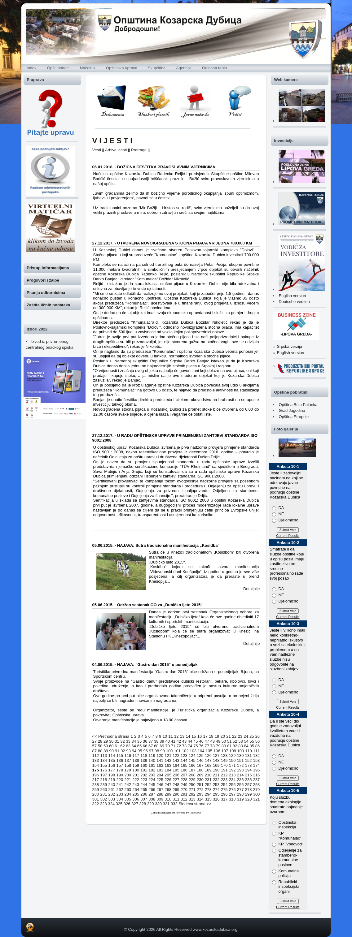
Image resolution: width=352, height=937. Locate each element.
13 (182, 736)
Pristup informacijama (48, 268)
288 (159, 794)
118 (143, 755)
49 (218, 741)
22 (234, 736)
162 (159, 765)
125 (200, 755)
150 (232, 760)
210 (208, 775)
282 (111, 794)
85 (252, 746)
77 (207, 746)
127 (216, 755)
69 (162, 746)
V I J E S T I (112, 140)
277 (240, 789)
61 (117, 746)
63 (128, 746)
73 (184, 746)
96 (145, 751)
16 (199, 736)
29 (105, 741)
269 (176, 789)
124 (192, 755)
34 (134, 741)
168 (208, 765)
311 (176, 799)
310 (168, 799)
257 (248, 784)
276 (232, 789)
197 (103, 775)
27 (94, 741)
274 (216, 789)
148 (216, 760)
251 (200, 784)
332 (174, 803)
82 (235, 746)
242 (127, 784)
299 (248, 794)
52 (235, 741)
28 (100, 741)
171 (232, 765)
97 (151, 751)
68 (156, 746)
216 (256, 775)
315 (208, 799)
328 (142, 803)
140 (151, 760)
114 (111, 755)
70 (167, 746)
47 (207, 741)
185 (176, 770)
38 (156, 741)
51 (229, 741)
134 (103, 760)
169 (216, 765)
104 (201, 751)
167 (200, 765)
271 (192, 789)
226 (168, 779)
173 (248, 765)
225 (159, 779)
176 (103, 770)
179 (127, 770)
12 (176, 736)
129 (232, 755)
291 (184, 794)
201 (135, 775)
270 (184, 789)
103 (193, 751)
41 (173, 741)
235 (240, 779)
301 (95, 799)
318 (232, 799)
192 (232, 770)
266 (151, 789)
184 (168, 770)
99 (162, 751)
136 (119, 760)
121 (168, 755)
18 (211, 736)
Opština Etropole (294, 416)
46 (201, 741)
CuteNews (195, 812)
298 (240, 794)
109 (240, 751)
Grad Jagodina (292, 410)
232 (216, 779)
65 (139, 746)
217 (95, 779)
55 (252, 741)
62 (122, 746)
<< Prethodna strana (111, 736)
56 (257, 741)
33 (128, 741)
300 (256, 794)
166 (192, 765)
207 (184, 775)
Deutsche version (294, 301)
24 (246, 736)
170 (224, 765)
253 (216, 784)
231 (208, 779)
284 (127, 794)
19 (217, 736)
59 (105, 746)
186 (184, 770)
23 (240, 736)
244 (143, 784)
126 (208, 755)
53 (240, 741)
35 (139, 741)
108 (232, 751)
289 (168, 794)
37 (150, 741)
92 (123, 751)
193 (240, 770)
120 (159, 755)
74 (190, 746)
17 (205, 736)
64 (134, 746)
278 (248, 789)
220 (119, 779)
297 (232, 794)
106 (216, 751)
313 (192, 799)
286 (143, 794)
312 (184, 799)
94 (134, 751)
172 (240, 765)
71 (173, 746)
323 (103, 803)
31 (117, 741)
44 (190, 741)
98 (157, 751)
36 (145, 741)
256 (240, 784)
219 (111, 779)
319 (240, 799)
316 (216, 799)
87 (94, 751)
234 (232, 779)
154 (95, 765)
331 (166, 803)
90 (111, 751)
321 (256, 799)
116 (127, 755)
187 (192, 770)
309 (159, 799)
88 (100, 751)
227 (176, 779)
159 (135, 765)
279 (256, 789)
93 (128, 751)
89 (105, 751)
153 (256, 760)
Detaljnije (251, 588)
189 (208, 770)
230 (200, 779)
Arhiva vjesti (116, 150)
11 (170, 736)
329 (150, 803)
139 (143, 760)
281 (103, 794)
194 (248, 770)
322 (95, 803)
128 (224, 755)
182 (151, 770)
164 (176, 765)
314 (200, 799)
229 (192, 779)
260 (103, 789)
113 (103, 755)
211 (216, 775)
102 (185, 751)
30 (111, 741)
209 (200, 775)
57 (94, 746)
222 (135, 779)
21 (228, 736)
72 (179, 746)
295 (216, 794)
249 (184, 784)
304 (119, 799)
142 (168, 760)
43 (184, 741)
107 (224, 751)
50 (224, 741)
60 (111, 746)
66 (145, 746)
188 (200, 770)
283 (119, 794)
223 (143, 779)
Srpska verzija (289, 346)
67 (150, 746)
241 (119, 784)
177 (111, 770)
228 (184, 779)
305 (127, 799)
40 (167, 741)
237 (256, 779)
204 (159, 775)
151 (240, 760)
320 (248, 799)
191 (224, 770)
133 (95, 760)
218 (103, 779)
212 (224, 775)
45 (195, 741)
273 (208, 789)
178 (119, 770)
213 (232, 775)
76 (201, 746)
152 (248, 760)
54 (246, 741)
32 (122, 741)
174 (256, 765)
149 (224, 760)
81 (229, 746)
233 (224, 779)
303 (111, 799)
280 (95, 794)
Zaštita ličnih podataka (48, 305)
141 (159, 760)
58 (100, 746)
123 (184, 755)
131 (248, 755)
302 (103, 799)
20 (223, 736)
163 (168, 765)
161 (151, 765)
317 (224, 799)
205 (168, 775)
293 (200, 794)
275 (224, 789)
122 (176, 755)
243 (135, 784)
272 (200, 789)
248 (176, 784)
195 (256, 770)
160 (143, 765)
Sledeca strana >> (194, 803)
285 (135, 794)
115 (119, 755)
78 (212, 746)
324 (111, 803)
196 (95, 775)
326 (127, 803)
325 (119, 803)
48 (212, 741)
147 (208, 760)
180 (135, 770)
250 (192, 784)
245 (151, 784)
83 (240, 746)
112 (95, 755)
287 (151, 794)
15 (193, 736)
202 (143, 775)
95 (140, 751)
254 (224, 784)
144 (184, 760)
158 (127, 765)
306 (135, 799)
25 (251, 736)
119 (151, 755)
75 (195, 746)
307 (143, 799)
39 (162, 741)
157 (119, 765)
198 (111, 775)
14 (188, 736)
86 (257, 746)
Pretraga (139, 150)
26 (257, 736)
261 (111, 789)
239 (103, 784)
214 (240, 775)
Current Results (287, 536)
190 (216, 770)
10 (165, 736)
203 (151, 775)
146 (200, 760)
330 (158, 803)
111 (256, 751)
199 (119, 775)
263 (127, 789)
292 (192, 794)
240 (111, 784)
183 (159, 770)
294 (208, 794)
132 (256, 755)
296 (224, 794)
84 (246, 746)
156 (111, 765)
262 (119, 789)
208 (192, 775)
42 (179, 741)
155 (103, 765)
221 (127, 779)
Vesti (96, 150)
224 (151, 779)
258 (256, 784)
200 (127, 775)
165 (184, 765)
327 (134, 803)
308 (151, 799)
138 (135, 760)
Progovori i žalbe (43, 280)
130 (240, 755)
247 (168, 784)
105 (208, 751)
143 (176, 760)
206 (176, 775)
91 (117, 751)
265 (143, 789)
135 (111, 760)
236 (248, 779)
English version (292, 295)
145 (192, 760)
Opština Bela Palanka (298, 404)
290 (176, 794)
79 (218, 746)
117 (135, 755)
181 (143, 770)
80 (224, 746)
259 (95, 789)
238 (95, 784)
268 (168, 789)
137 (127, 760)
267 (159, 789)
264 (135, 789)
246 (159, 784)
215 (248, 775)
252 (208, 784)
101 (177, 751)
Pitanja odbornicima (46, 292)
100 (169, 751)
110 (248, 751)
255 (232, 784)
